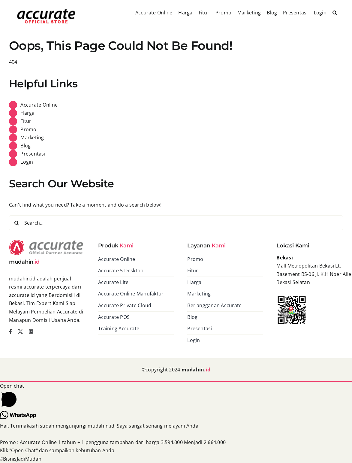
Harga (27, 113)
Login (26, 162)
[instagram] (31, 331)
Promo (28, 129)
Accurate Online (39, 104)
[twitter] (20, 331)
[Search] (16, 222)
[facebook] (10, 331)
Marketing (32, 137)
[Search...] (176, 222)
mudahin (196, 369)
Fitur (25, 121)
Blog (25, 145)
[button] (334, 12)
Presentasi (32, 153)
